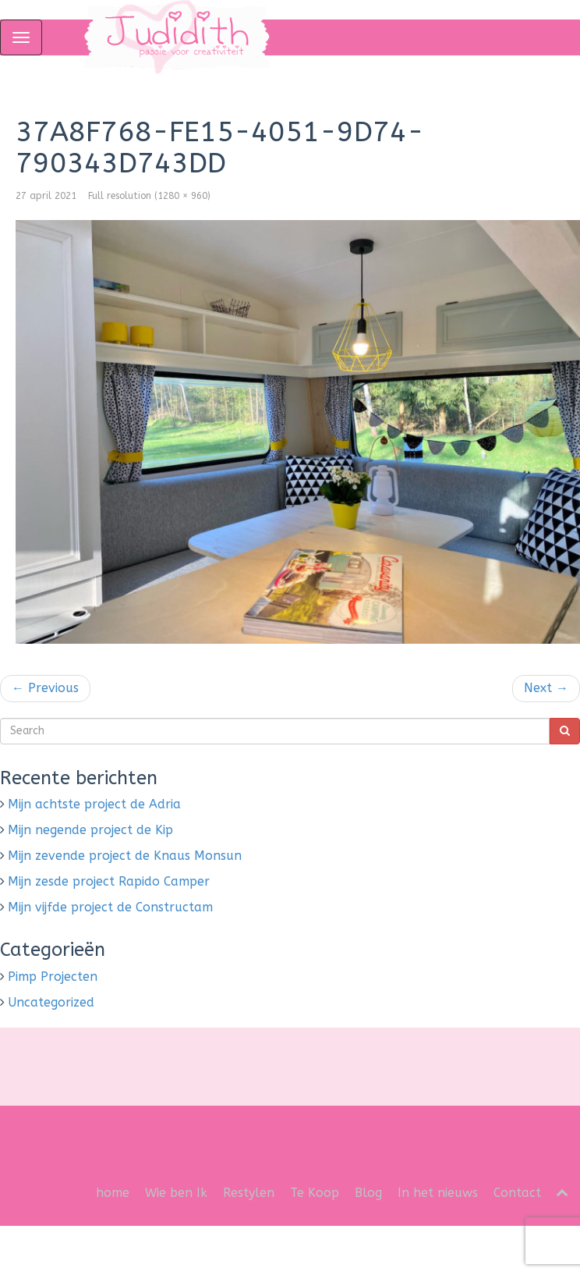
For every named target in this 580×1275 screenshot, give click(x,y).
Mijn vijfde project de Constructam (110, 907)
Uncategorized (51, 1002)
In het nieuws (438, 1192)
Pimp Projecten (52, 976)
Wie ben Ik (176, 1192)
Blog (368, 1192)
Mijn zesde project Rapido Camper (109, 881)
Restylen (248, 1192)
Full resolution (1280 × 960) (149, 195)
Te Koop (314, 1192)
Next (546, 687)
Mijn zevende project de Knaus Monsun (125, 855)
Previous (45, 687)
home (112, 1192)
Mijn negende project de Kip (90, 829)
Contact (517, 1192)
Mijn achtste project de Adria (94, 804)
